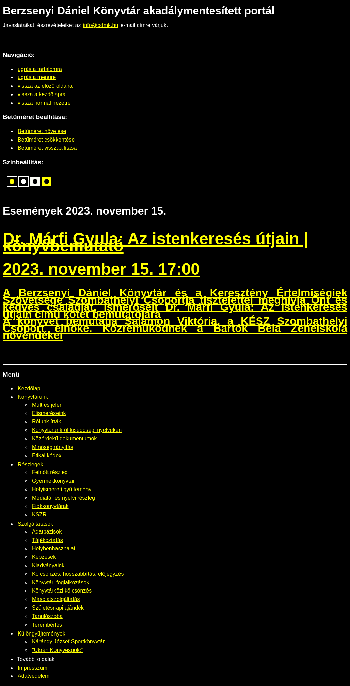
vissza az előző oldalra (45, 86)
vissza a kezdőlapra (42, 94)
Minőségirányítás (52, 447)
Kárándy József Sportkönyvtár (68, 641)
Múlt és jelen (47, 405)
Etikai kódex (46, 455)
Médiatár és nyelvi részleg (63, 498)
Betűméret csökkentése (46, 140)
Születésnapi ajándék (58, 608)
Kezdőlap (29, 388)
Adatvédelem (33, 676)
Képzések (44, 557)
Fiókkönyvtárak (50, 506)
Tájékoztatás (47, 540)
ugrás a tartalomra (40, 69)
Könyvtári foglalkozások (60, 582)
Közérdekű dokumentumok (64, 438)
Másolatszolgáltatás (56, 599)
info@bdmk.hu (100, 25)
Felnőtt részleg (50, 472)
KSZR (39, 514)
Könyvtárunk (33, 397)
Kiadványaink (48, 565)
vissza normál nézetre (44, 103)
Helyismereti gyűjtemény (61, 489)
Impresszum (32, 668)
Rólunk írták (46, 421)
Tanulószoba (47, 616)
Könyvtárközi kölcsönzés (62, 591)
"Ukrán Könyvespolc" (57, 650)
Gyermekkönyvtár (53, 481)
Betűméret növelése (42, 131)
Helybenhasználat (53, 548)
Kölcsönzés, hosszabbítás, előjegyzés (78, 574)
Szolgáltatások (35, 524)
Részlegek (30, 464)
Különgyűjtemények (41, 634)
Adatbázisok (47, 532)
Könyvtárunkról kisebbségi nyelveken (77, 430)
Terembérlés (47, 625)
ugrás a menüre (37, 77)
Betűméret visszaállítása (47, 148)
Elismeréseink (49, 413)
